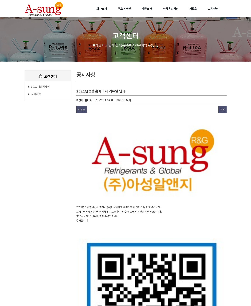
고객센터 (213, 8)
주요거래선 (124, 8)
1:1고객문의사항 (39, 86)
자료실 (193, 8)
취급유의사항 (171, 8)
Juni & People (135, 300)
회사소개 (101, 8)
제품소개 (147, 8)
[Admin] (155, 297)
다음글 (81, 109)
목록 (222, 109)
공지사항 (34, 94)
